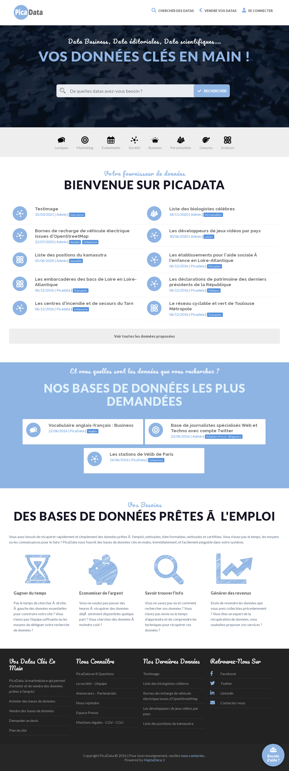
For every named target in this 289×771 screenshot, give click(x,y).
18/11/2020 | (180, 214)
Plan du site (18, 730)
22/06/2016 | (59, 431)
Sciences (227, 143)
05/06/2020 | (45, 260)
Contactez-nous (227, 703)
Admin (61, 214)
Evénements (111, 143)
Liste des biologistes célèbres (166, 683)
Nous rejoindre (87, 703)
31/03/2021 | (45, 214)
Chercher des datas (172, 10)
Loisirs (209, 236)
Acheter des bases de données (32, 701)
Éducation (214, 266)
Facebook (223, 673)
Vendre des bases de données (31, 711)
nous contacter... (193, 755)
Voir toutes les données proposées (144, 336)
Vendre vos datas (217, 10)
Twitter (221, 683)
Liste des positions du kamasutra (168, 723)
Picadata (198, 266)
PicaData (77, 431)
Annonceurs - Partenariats (96, 693)
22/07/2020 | (45, 242)
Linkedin (221, 693)
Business (155, 143)
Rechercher (212, 90)
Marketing (85, 143)
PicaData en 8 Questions (95, 673)
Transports (80, 290)
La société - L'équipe (91, 683)
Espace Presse (87, 712)
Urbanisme (90, 242)
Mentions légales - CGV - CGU (100, 722)
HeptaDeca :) (154, 760)
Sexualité (76, 261)
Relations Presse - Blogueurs (223, 436)
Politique (213, 290)
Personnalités (180, 143)
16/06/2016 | (120, 460)
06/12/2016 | (180, 266)
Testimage (151, 673)
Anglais (92, 431)
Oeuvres (206, 143)
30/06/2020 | (180, 236)
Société (134, 143)
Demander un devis (23, 720)
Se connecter (257, 10)
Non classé (77, 214)
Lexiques (61, 143)
